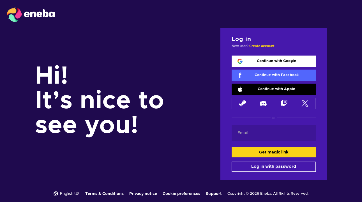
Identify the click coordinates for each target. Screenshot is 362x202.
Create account (262, 46)
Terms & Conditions (104, 194)
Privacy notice (143, 194)
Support (214, 194)
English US (67, 193)
